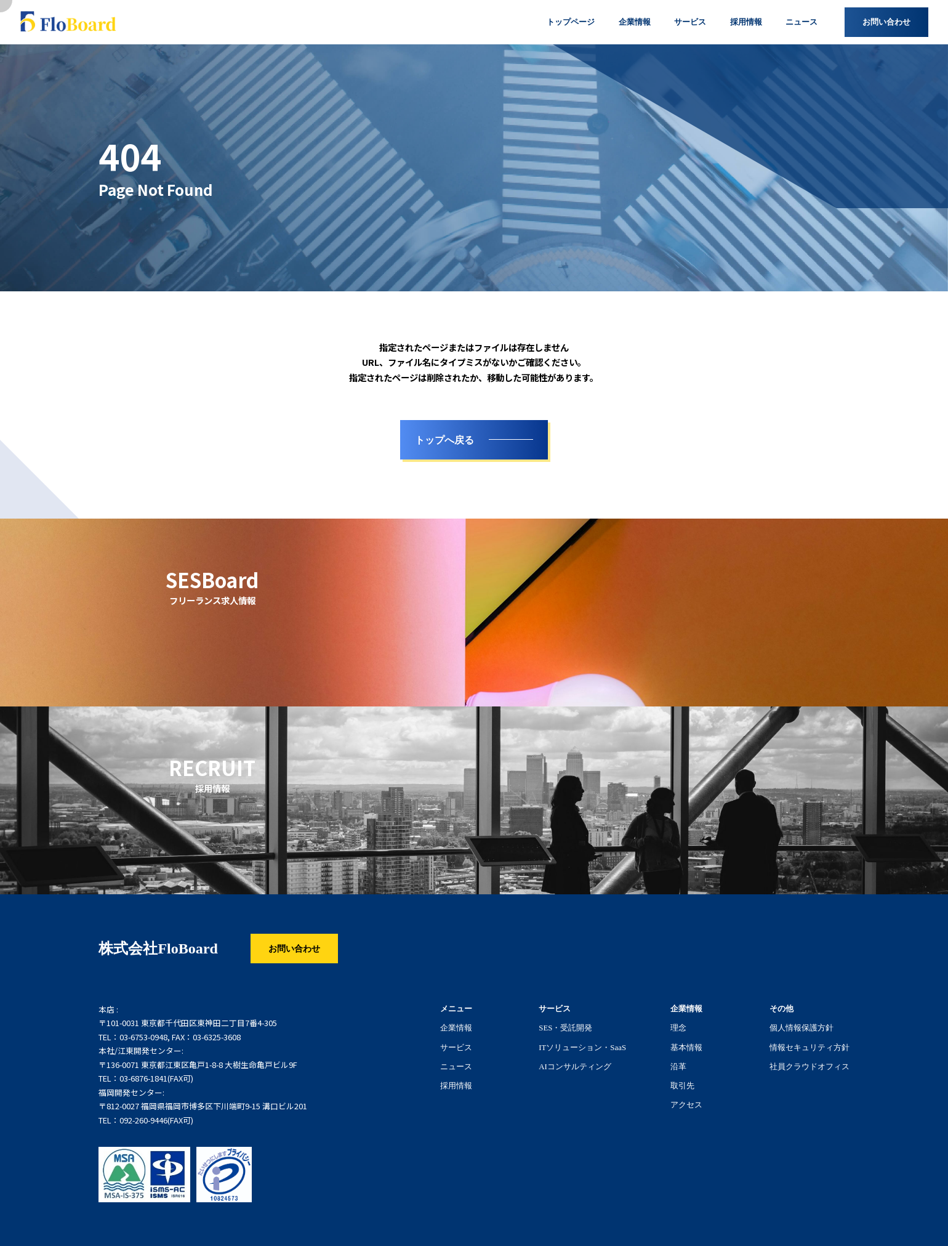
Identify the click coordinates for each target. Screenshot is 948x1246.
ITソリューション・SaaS (582, 1047)
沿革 (678, 1066)
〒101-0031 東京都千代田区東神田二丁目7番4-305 (187, 1023)
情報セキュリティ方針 (809, 1047)
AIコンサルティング (575, 1066)
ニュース (456, 1066)
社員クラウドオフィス (809, 1066)
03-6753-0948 (143, 1037)
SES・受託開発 (565, 1027)
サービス (456, 1047)
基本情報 (686, 1047)
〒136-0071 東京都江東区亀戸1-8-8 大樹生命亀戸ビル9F (197, 1065)
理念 (678, 1027)
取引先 (682, 1085)
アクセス (686, 1104)
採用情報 (456, 1085)
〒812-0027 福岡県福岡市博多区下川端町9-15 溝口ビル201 (202, 1106)
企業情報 (456, 1027)
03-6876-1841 (143, 1078)
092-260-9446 (143, 1120)
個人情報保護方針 (801, 1027)
